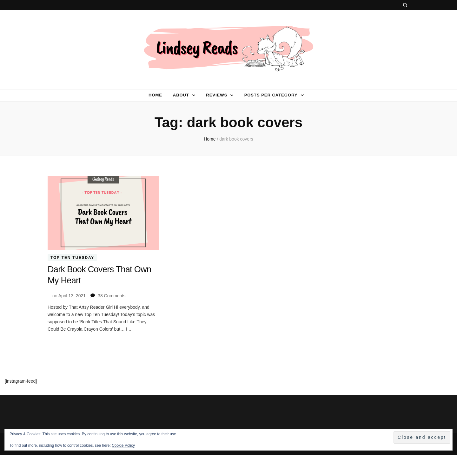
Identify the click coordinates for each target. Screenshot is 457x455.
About (181, 95)
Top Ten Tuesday (72, 257)
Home (155, 95)
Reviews (216, 95)
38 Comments (111, 295)
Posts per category (271, 95)
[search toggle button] (405, 5)
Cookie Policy (123, 445)
